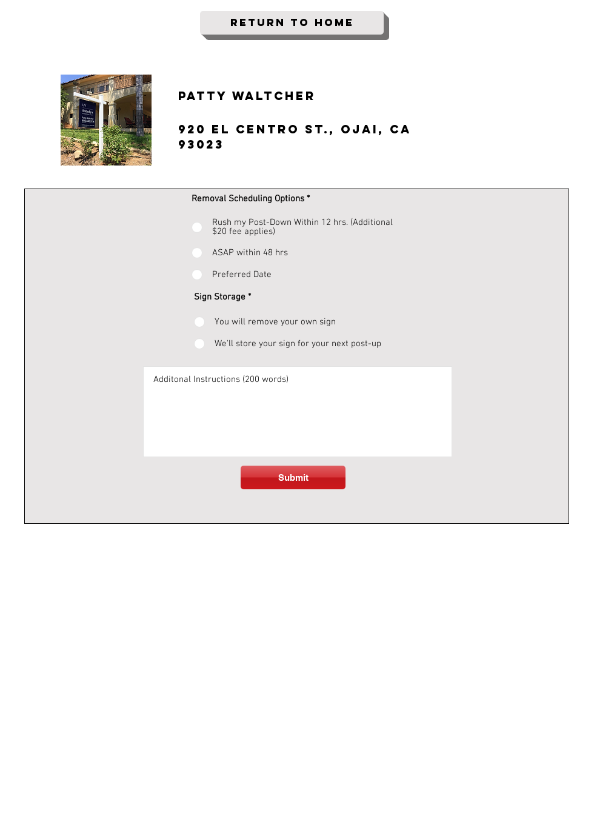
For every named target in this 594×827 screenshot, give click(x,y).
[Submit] (293, 477)
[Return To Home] (292, 23)
